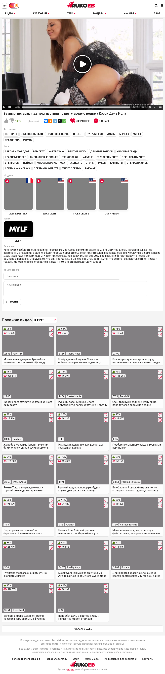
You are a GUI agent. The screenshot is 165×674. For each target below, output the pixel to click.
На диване (75, 162)
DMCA (76, 658)
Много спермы (71, 168)
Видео (10, 13)
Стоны (90, 162)
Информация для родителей (120, 658)
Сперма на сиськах (17, 168)
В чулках (39, 152)
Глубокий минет (107, 157)
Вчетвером (12, 162)
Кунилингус (95, 134)
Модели (99, 13)
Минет (137, 134)
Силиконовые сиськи (44, 157)
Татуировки (70, 157)
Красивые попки (15, 157)
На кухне (87, 157)
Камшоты (116, 162)
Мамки (111, 134)
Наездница (12, 140)
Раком (102, 162)
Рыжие (27, 140)
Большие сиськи (32, 134)
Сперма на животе (46, 168)
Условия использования (26, 658)
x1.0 (144, 107)
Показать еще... (82, 628)
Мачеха (124, 134)
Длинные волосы (101, 152)
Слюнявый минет (133, 157)
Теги (71, 13)
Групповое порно (58, 134)
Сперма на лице (137, 162)
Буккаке (90, 168)
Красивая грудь (127, 152)
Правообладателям (56, 658)
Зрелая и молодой (17, 152)
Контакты (147, 658)
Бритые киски (77, 152)
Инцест (78, 134)
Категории (41, 13)
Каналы (130, 13)
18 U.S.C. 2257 (91, 658)
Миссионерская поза (51, 162)
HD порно (11, 134)
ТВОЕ (157, 13)
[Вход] (162, 6)
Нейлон (28, 162)
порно (70, 669)
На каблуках (56, 152)
